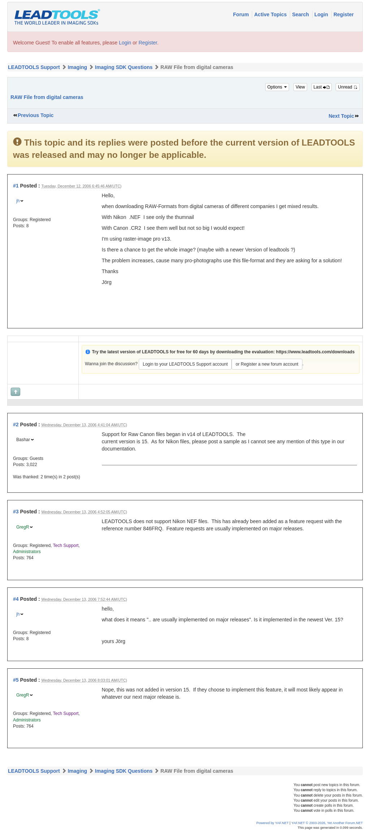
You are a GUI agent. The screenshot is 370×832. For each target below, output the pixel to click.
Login (322, 14)
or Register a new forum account (267, 364)
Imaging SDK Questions (123, 67)
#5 (16, 680)
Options (277, 87)
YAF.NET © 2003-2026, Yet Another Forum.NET (327, 823)
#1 (16, 186)
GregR (22, 527)
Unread (347, 87)
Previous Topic (35, 115)
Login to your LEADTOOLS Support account (185, 364)
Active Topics (271, 14)
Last (322, 87)
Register (344, 14)
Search (301, 14)
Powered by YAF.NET (273, 823)
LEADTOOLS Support (34, 67)
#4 (16, 599)
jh (18, 200)
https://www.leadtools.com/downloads (315, 351)
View (300, 87)
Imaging (77, 67)
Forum (241, 14)
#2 (16, 424)
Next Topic (341, 116)
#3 (16, 511)
